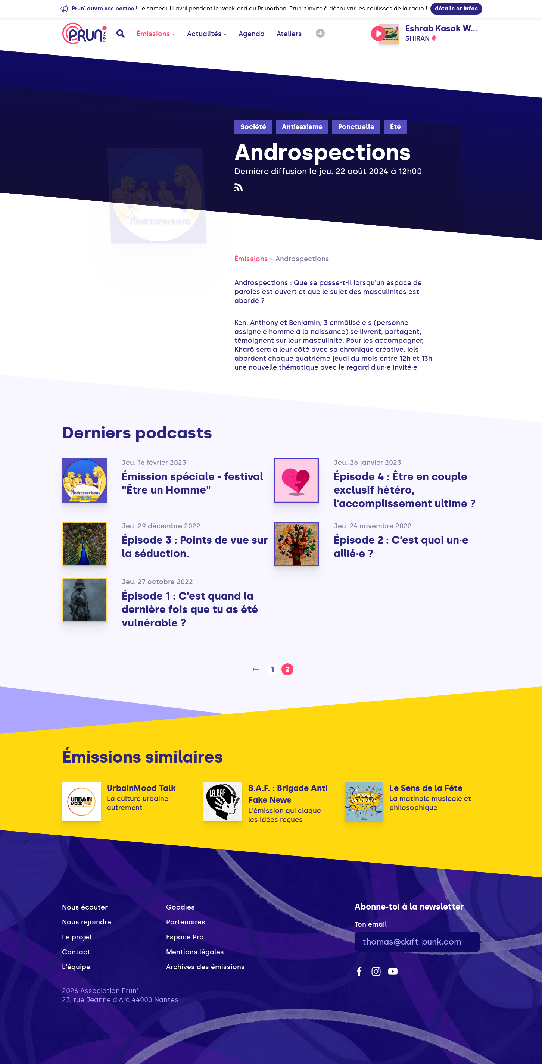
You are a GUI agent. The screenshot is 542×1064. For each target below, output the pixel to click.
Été (395, 127)
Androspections (302, 259)
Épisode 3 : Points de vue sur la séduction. (195, 547)
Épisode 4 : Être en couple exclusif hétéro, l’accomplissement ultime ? (405, 490)
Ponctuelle (356, 127)
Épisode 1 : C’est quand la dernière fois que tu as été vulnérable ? (190, 609)
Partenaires (185, 922)
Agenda (252, 34)
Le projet (77, 937)
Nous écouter (85, 907)
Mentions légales (195, 952)
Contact (76, 952)
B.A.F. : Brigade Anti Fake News (288, 794)
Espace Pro (185, 937)
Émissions (156, 34)
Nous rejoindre (86, 922)
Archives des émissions (205, 967)
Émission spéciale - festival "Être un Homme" (192, 483)
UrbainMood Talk (141, 788)
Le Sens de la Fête (425, 788)
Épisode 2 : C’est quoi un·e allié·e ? (401, 547)
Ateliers (289, 34)
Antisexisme (302, 127)
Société (253, 127)
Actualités (207, 34)
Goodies (180, 907)
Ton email (371, 924)
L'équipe (76, 967)
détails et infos (456, 8)
